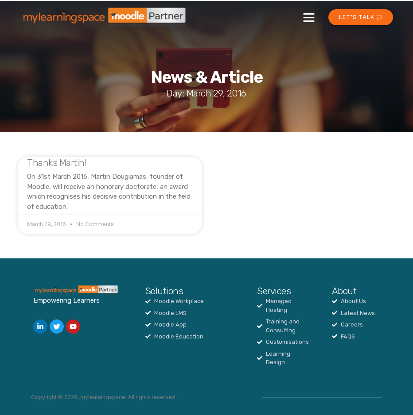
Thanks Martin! (56, 162)
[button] (309, 17)
